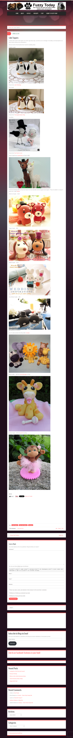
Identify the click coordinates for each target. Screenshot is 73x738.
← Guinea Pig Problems (14, 535)
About (22, 13)
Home (17, 13)
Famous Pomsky (13, 673)
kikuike (18, 191)
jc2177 (22, 433)
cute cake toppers (23, 525)
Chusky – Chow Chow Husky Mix (25, 695)
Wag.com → (61, 535)
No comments (13, 528)
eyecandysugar (23, 374)
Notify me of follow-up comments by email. (20, 593)
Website (11, 584)
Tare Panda (16, 693)
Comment (11, 549)
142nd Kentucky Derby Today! (16, 678)
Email (10, 579)
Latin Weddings (17, 85)
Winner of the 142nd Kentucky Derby (18, 676)
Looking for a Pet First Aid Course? (17, 671)
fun (62, 528)
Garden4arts (20, 155)
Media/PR (36, 13)
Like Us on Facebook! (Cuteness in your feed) (24, 653)
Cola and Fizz (20, 528)
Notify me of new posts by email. (17, 595)
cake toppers (14, 525)
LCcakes (28, 332)
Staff (42, 13)
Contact (29, 13)
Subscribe (12, 643)
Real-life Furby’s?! (18, 697)
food (60, 528)
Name (10, 573)
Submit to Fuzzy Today (51, 13)
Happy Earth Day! (13, 681)
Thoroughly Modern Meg (19, 114)
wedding (30, 525)
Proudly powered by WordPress (15, 733)
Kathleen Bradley (13, 700)
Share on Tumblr (28, 496)
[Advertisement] (36, 21)
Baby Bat (21, 700)
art (12, 27)
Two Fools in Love (18, 153)
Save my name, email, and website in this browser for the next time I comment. (28, 590)
